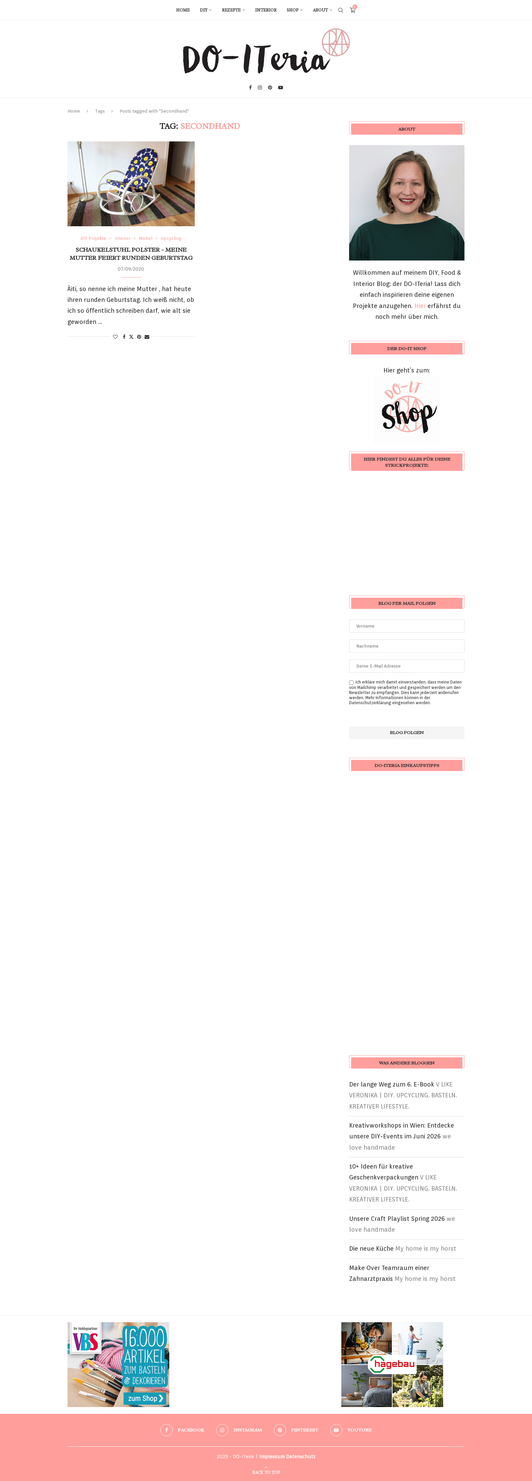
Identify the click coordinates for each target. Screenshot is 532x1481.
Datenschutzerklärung (370, 702)
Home (183, 10)
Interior (266, 10)
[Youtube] (280, 87)
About (320, 10)
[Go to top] (266, 1471)
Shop (292, 10)
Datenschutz (301, 1456)
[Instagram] (260, 87)
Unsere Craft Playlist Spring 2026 (397, 1218)
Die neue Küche (371, 1248)
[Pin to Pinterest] (139, 337)
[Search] (340, 10)
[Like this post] (115, 337)
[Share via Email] (147, 337)
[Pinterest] (270, 87)
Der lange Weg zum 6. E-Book (391, 1084)
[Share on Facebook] (124, 337)
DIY (203, 10)
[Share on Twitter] (131, 337)
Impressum (272, 1456)
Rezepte (231, 10)
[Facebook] (250, 87)
